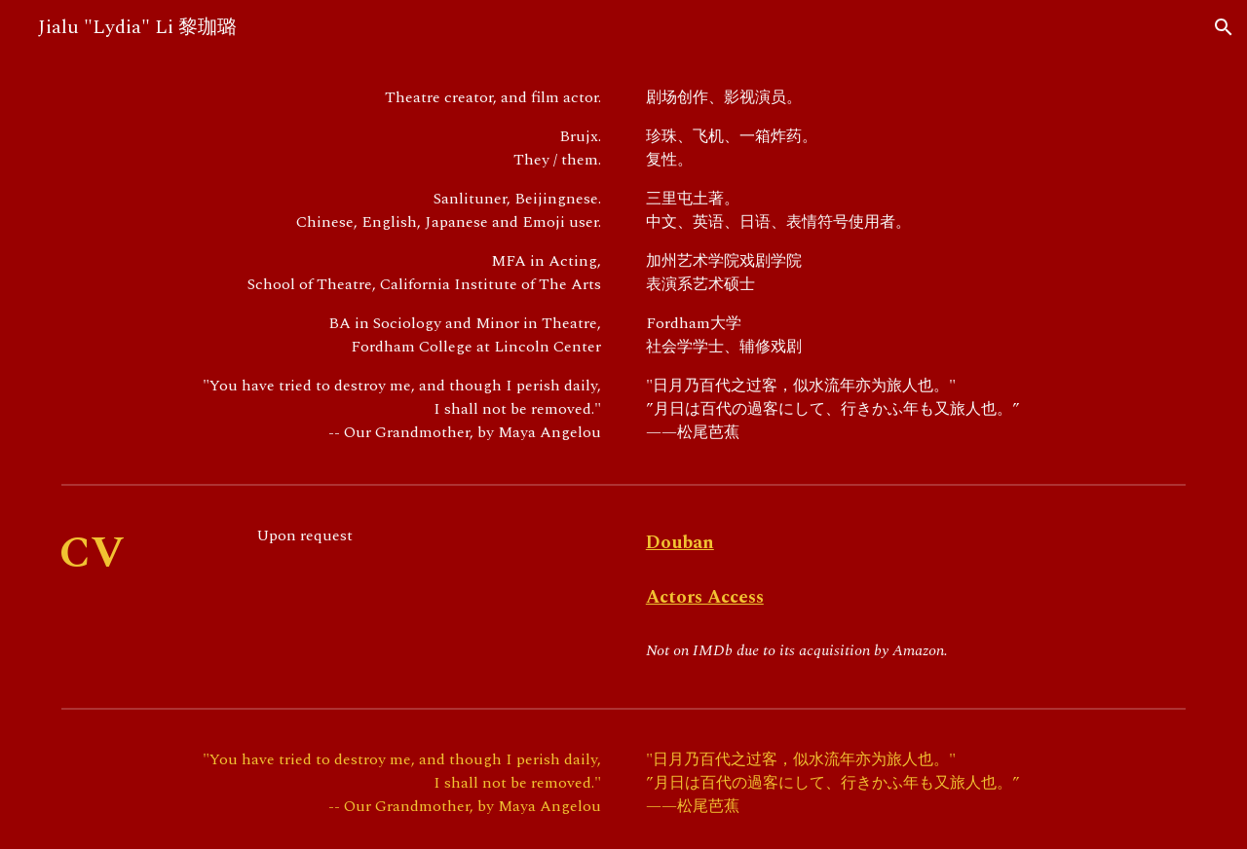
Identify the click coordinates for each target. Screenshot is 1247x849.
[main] (335, 265)
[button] (1223, 27)
